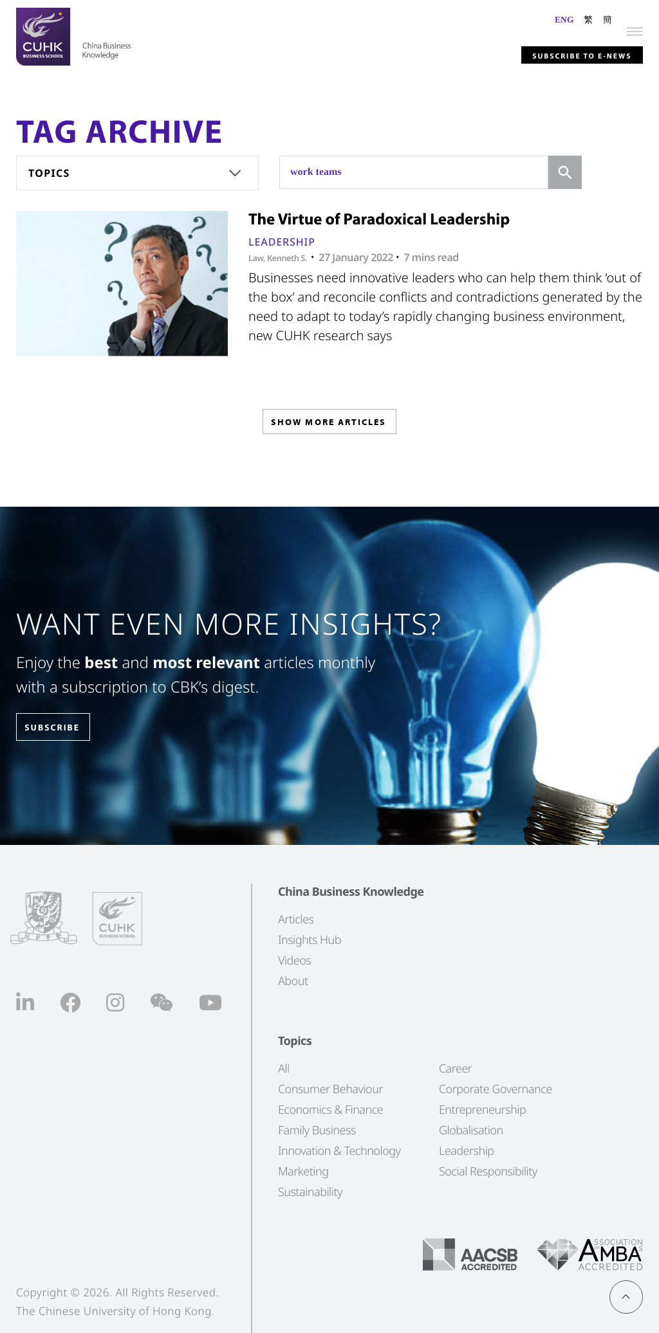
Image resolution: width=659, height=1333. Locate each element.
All (284, 1068)
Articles (295, 919)
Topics (49, 173)
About (293, 980)
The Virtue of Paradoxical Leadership (379, 219)
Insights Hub (309, 939)
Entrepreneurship (482, 1109)
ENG (564, 19)
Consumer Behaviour (330, 1088)
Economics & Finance (330, 1109)
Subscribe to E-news (558, 52)
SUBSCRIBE (63, 727)
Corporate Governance (495, 1088)
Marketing (303, 1171)
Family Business (317, 1130)
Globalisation (471, 1130)
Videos (294, 960)
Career (455, 1068)
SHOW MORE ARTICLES (328, 426)
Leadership (281, 242)
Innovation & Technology (339, 1150)
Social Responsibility (488, 1171)
